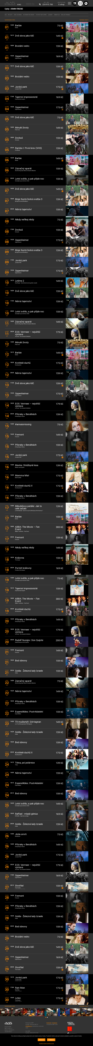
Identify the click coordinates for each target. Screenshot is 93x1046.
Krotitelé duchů (23, 363)
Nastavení (41, 1039)
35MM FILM (57, 14)
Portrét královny (23, 568)
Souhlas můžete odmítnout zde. (46, 1043)
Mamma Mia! (22, 475)
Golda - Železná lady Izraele (29, 671)
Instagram (54, 1023)
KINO (19, 4)
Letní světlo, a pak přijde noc (29, 179)
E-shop (61, 4)
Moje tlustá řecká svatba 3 (28, 199)
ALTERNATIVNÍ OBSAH (28, 14)
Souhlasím (51, 1039)
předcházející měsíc (10, 20)
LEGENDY (50, 14)
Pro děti (10, 14)
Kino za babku (18, 14)
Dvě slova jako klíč (24, 35)
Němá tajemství (23, 209)
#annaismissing (23, 424)
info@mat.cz (29, 1026)
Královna (19, 558)
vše (6, 14)
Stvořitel (19, 885)
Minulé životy (22, 127)
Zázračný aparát (23, 168)
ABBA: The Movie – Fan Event (27, 528)
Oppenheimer (22, 56)
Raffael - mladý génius (26, 814)
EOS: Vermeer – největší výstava (27, 333)
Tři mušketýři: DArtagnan (28, 722)
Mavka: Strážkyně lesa (26, 465)
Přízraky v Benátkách (26, 414)
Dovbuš (19, 138)
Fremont (19, 434)
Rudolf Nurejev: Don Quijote (29, 640)
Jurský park (21, 87)
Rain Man (20, 988)
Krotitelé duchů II (23, 485)
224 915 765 (47, 4)
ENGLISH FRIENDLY (65, 14)
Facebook (48, 1023)
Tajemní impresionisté (26, 97)
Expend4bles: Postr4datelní (29, 711)
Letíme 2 (19, 281)
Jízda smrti (21, 834)
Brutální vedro (22, 46)
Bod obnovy (21, 660)
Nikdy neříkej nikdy (24, 219)
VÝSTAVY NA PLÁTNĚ (41, 14)
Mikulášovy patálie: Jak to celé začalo (28, 507)
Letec (18, 998)
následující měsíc (83, 20)
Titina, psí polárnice (25, 763)
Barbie (18, 25)
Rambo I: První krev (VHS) (28, 148)
